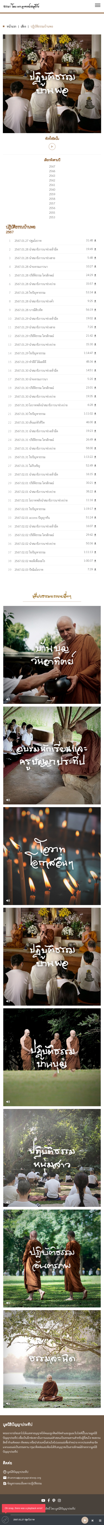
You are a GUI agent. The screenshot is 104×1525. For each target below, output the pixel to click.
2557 (52, 203)
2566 (52, 171)
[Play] (84, 1520)
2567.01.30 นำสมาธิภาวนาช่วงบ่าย (35, 396)
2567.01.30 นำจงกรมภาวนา (31, 379)
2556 (52, 208)
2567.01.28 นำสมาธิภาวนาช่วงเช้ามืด (36, 249)
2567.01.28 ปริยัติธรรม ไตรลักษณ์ (34, 275)
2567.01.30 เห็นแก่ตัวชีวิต (30, 422)
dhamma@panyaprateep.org (24, 1477)
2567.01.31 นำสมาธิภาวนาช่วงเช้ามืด (36, 431)
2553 (52, 217)
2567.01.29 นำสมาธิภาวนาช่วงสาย (35, 327)
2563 (52, 175)
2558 (52, 198)
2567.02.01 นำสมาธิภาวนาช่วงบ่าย (35, 491)
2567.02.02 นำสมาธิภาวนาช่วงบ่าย (35, 543)
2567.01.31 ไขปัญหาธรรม (30, 457)
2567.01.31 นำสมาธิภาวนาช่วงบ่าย (35, 448)
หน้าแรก (11, 26)
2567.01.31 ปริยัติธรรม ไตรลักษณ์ (34, 439)
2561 (52, 185)
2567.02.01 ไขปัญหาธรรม (30, 509)
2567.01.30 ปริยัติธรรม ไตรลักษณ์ (34, 388)
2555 (52, 212)
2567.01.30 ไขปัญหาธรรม (30, 413)
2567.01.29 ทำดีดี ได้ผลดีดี (30, 362)
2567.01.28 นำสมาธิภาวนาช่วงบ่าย (35, 284)
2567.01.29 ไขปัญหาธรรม (30, 353)
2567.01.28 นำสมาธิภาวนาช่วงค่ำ (34, 301)
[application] (52, 1520)
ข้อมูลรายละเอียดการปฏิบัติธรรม (24, 1483)
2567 (52, 166)
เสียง (23, 26)
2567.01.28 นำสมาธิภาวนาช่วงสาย (35, 258)
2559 (52, 194)
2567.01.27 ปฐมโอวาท (28, 240)
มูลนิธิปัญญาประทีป (17, 1471)
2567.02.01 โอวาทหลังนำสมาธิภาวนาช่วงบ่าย (41, 500)
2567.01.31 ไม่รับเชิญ (27, 465)
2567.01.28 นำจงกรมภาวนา (31, 266)
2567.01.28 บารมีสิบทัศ (29, 310)
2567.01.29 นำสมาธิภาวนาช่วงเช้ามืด (36, 318)
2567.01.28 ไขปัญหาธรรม (30, 292)
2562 (52, 180)
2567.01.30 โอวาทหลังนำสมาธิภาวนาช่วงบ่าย (41, 405)
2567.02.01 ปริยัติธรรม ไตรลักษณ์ (34, 483)
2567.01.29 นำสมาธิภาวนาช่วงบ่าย (35, 344)
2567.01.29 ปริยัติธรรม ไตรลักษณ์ (34, 336)
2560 (52, 189)
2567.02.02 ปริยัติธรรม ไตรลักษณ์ (34, 535)
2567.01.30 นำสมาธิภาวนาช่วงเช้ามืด (36, 370)
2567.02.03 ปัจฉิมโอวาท (29, 569)
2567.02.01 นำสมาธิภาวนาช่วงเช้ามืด (36, 474)
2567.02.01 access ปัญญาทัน (32, 517)
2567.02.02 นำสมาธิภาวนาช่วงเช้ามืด (36, 526)
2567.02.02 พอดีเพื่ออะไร (30, 561)
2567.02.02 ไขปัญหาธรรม (30, 552)
